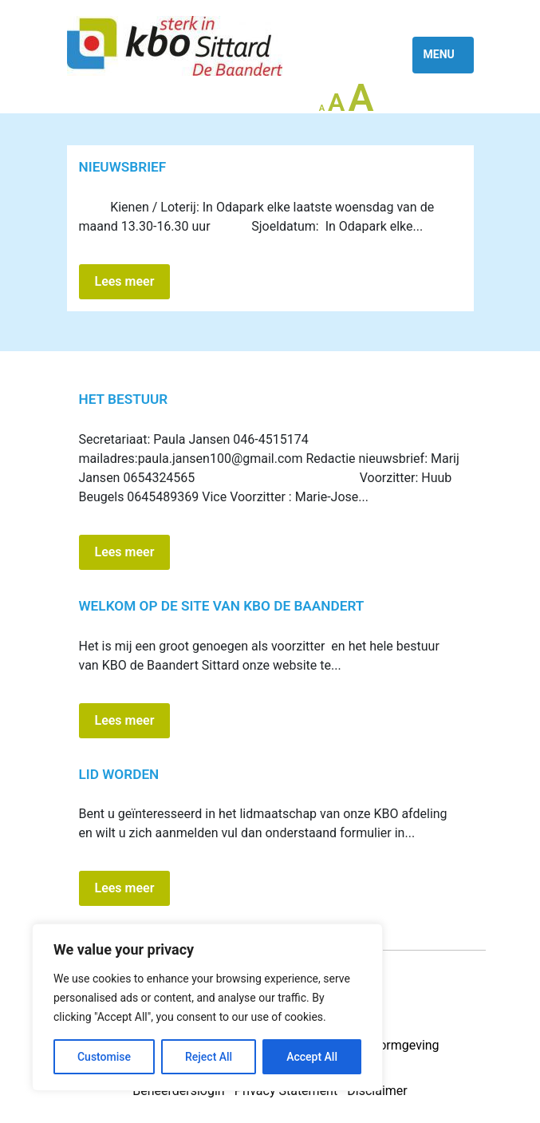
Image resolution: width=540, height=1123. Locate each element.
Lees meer (125, 281)
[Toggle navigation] (443, 55)
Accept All (311, 1056)
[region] (207, 1007)
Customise (104, 1056)
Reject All (208, 1056)
